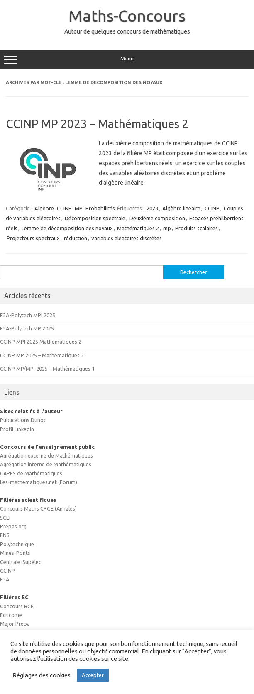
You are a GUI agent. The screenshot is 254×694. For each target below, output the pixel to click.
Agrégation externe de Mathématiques (46, 455)
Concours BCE (17, 606)
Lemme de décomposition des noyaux (67, 228)
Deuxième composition (157, 218)
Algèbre (44, 208)
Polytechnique (17, 544)
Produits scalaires (196, 228)
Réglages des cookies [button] (41, 675)
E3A (4, 579)
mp (167, 228)
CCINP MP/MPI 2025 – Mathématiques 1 (47, 368)
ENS (5, 535)
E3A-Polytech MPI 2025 (27, 315)
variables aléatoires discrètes (126, 238)
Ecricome (11, 615)
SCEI (5, 517)
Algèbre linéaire (181, 208)
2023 (152, 208)
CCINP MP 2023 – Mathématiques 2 (97, 123)
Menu (127, 59)
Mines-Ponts (15, 553)
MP (79, 208)
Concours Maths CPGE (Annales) (38, 508)
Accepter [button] (93, 675)
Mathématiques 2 (138, 228)
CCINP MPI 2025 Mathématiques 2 (40, 342)
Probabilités (100, 208)
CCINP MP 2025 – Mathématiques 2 (42, 355)
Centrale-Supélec (20, 562)
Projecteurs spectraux (33, 238)
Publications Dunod (23, 420)
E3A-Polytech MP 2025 (27, 328)
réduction (75, 238)
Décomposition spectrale (95, 218)
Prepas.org (13, 526)
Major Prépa (15, 624)
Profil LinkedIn (17, 429)
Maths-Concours (127, 15)
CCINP (64, 208)
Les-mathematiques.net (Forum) (38, 482)
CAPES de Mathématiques (31, 473)
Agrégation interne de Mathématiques (45, 464)
